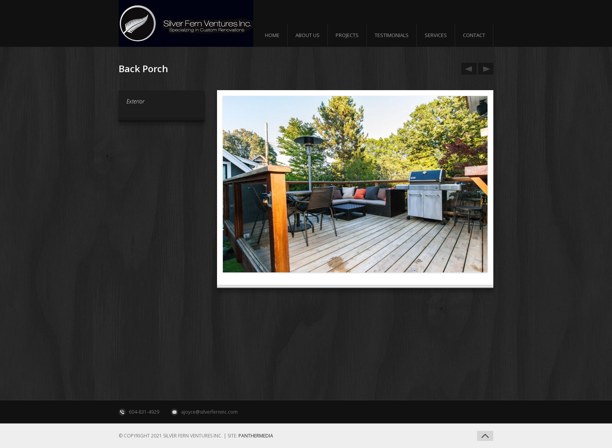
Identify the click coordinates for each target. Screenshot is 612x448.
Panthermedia (255, 435)
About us (307, 35)
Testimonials (392, 35)
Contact (474, 35)
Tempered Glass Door (484, 69)
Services (436, 35)
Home (272, 35)
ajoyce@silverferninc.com (209, 412)
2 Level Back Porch (467, 69)
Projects (347, 35)
